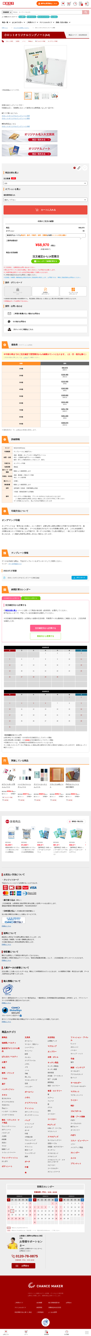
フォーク (51, 1101)
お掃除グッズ (52, 1041)
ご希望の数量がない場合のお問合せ (24, 313)
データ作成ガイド (15, 564)
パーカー (74, 1050)
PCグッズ (51, 1125)
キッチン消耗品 (53, 1066)
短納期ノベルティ (9, 1043)
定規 (26, 1083)
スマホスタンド (53, 1153)
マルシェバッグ (30, 1140)
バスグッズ (5, 1133)
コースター (51, 1114)
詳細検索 (6, 12)
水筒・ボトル (53, 1057)
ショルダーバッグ (31, 1143)
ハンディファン (8, 1089)
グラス (50, 1107)
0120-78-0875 (27, 1256)
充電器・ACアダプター (56, 1147)
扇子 (3, 1084)
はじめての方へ (17, 22)
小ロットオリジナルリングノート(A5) (16, 116)
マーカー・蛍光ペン (32, 1044)
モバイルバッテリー (54, 1140)
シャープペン (29, 1047)
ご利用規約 (40, 1312)
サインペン (28, 1051)
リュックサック (30, 1153)
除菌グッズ (5, 1149)
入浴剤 (4, 1136)
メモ (26, 1067)
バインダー (28, 1087)
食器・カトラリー (54, 1086)
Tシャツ (73, 1044)
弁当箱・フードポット (55, 1076)
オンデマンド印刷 (52, 41)
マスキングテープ (31, 1080)
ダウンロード (80, 577)
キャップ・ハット (77, 1053)
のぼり (73, 1120)
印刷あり (30, 41)
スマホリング (52, 1156)
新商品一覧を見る (77, 821)
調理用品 (51, 1082)
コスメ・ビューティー (79, 1141)
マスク (4, 1146)
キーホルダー (75, 1071)
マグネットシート (77, 1095)
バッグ (27, 1120)
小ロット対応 (9, 41)
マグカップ (52, 1046)
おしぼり (5, 1161)
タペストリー (75, 1130)
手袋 (72, 1059)
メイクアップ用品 (77, 1147)
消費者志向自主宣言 (54, 1307)
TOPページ (5, 27)
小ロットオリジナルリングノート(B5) (16, 118)
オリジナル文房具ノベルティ (21, 27)
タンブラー (52, 1052)
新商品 (4, 1037)
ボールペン (32, 16)
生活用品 (51, 1037)
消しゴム (28, 1077)
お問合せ (25, 1266)
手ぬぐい (5, 1108)
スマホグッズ (53, 1137)
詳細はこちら (6, 926)
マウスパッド (52, 1131)
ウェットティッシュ (9, 1126)
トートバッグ (29, 1124)
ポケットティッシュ (32, 1112)
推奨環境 (39, 1307)
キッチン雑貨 (52, 1069)
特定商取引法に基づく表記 (23, 1312)
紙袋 (26, 1156)
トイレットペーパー (9, 1152)
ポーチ (27, 1130)
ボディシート (6, 1130)
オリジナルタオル (8, 1102)
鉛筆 (26, 1054)
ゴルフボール (76, 1111)
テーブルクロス (76, 1123)
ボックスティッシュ (32, 1115)
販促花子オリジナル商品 (11, 1049)
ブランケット (76, 1163)
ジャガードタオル (8, 1115)
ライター (74, 1100)
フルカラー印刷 (41, 41)
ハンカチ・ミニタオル (9, 1111)
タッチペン (51, 1150)
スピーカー (51, 1165)
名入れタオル (6, 1098)
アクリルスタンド (77, 1074)
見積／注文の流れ (62, 22)
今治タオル (5, 1105)
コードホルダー (53, 1168)
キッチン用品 (53, 1063)
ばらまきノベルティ (10, 1057)
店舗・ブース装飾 (78, 1117)
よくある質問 (52, 1312)
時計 (72, 1106)
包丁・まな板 (52, 1079)
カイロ (73, 1158)
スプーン (51, 1098)
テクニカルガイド (46, 22)
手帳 (26, 1073)
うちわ (4, 1078)
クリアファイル (30, 1060)
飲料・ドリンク (8, 1073)
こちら (25, 357)
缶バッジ (74, 1077)
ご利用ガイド (31, 22)
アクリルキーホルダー (78, 1086)
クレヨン (28, 1057)
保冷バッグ (28, 1150)
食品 (3, 1067)
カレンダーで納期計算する (45, 261)
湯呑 (49, 1111)
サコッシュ (28, 1147)
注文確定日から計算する (11, 598)
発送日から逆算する (30, 598)
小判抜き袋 (28, 1137)
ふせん (55, 16)
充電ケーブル (52, 1143)
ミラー (73, 1144)
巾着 (26, 1133)
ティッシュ (29, 1108)
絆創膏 (4, 1139)
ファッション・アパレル (79, 1038)
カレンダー (75, 1153)
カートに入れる (45, 210)
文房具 (17, 41)
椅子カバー (74, 1127)
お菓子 (23, 16)
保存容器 (51, 1073)
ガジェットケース (54, 1172)
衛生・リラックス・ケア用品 (11, 1121)
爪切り (4, 1143)
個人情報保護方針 (54, 1302)
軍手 (72, 1062)
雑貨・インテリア (78, 1067)
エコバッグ (28, 1127)
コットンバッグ (44, 16)
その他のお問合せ (17, 321)
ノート (24, 41)
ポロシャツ (74, 1047)
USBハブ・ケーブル (54, 1128)
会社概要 (39, 1302)
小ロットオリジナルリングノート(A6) (16, 126)
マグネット (75, 1091)
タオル (4, 1095)
